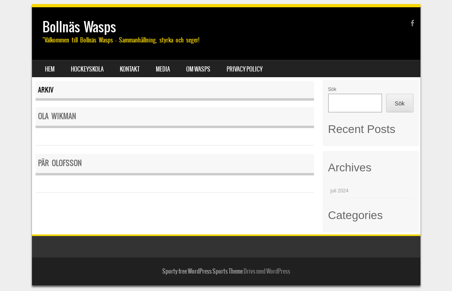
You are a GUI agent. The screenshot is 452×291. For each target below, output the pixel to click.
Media (163, 69)
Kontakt (130, 69)
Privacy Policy (245, 69)
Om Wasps (198, 69)
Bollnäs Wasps (79, 27)
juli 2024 (340, 191)
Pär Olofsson (60, 163)
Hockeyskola (87, 69)
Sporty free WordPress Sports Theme (202, 271)
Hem (50, 69)
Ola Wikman (57, 116)
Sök (332, 89)
